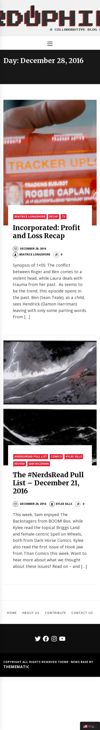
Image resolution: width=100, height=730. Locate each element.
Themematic (16, 666)
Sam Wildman (39, 464)
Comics (56, 456)
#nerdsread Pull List (30, 456)
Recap (53, 216)
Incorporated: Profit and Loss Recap (46, 231)
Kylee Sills (74, 456)
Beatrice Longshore (29, 216)
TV (63, 216)
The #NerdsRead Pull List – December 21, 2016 (48, 483)
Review (19, 464)
